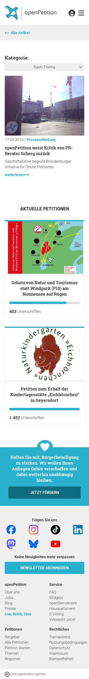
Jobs (9, 597)
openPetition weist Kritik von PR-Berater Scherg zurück (39, 150)
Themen (12, 653)
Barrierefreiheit (61, 659)
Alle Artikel (20, 32)
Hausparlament (62, 608)
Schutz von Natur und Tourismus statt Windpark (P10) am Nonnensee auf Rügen (44, 288)
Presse (10, 608)
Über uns (12, 592)
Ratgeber (12, 637)
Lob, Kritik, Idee (18, 614)
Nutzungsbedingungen (68, 642)
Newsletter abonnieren (44, 568)
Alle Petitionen (17, 642)
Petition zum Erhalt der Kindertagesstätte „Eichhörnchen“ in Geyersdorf (44, 394)
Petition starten (17, 648)
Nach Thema (44, 67)
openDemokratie (63, 603)
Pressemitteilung (41, 139)
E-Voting (56, 614)
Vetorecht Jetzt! (62, 619)
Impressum (58, 653)
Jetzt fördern (44, 492)
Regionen (12, 659)
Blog (8, 603)
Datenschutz (59, 648)
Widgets (56, 597)
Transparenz (59, 637)
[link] (81, 13)
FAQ (52, 592)
